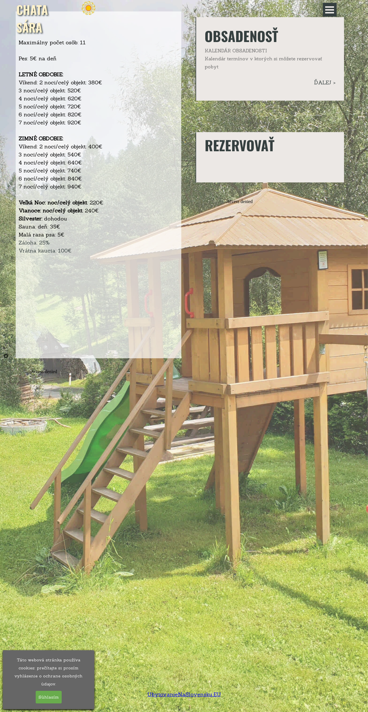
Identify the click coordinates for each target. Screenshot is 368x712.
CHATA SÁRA (33, 18)
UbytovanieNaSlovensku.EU (184, 694)
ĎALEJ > (324, 82)
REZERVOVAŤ (239, 145)
